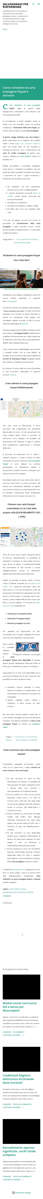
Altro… (5, 29)
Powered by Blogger (21, 1193)
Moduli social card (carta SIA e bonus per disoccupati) (20, 1006)
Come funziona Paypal (22, 243)
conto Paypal (24, 156)
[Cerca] (33, 4)
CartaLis (13, 375)
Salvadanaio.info (17, 870)
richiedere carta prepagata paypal (18, 892)
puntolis (24, 324)
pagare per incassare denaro (26, 143)
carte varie (14, 889)
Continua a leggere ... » (13, 1035)
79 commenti (18, 1032)
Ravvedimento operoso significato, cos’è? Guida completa (19, 1151)
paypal (23, 889)
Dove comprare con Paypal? (26, 740)
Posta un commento (22, 1104)
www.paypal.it (11, 301)
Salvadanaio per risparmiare (15, 5)
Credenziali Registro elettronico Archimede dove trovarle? (18, 1078)
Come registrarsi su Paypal (26, 239)
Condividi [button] (7, 896)
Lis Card (10, 606)
